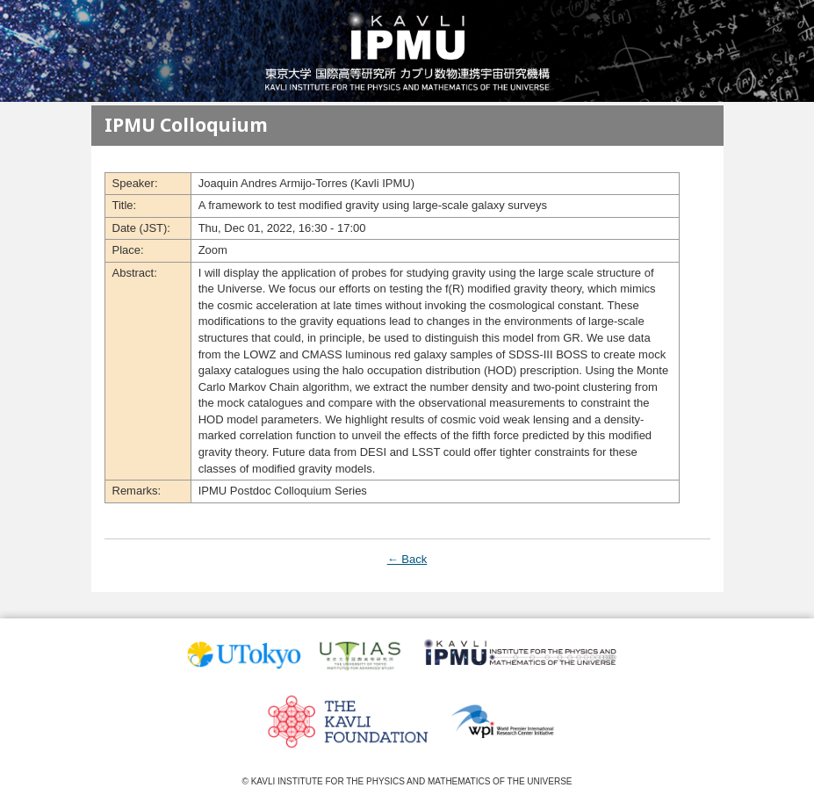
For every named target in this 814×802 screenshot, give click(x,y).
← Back (407, 559)
